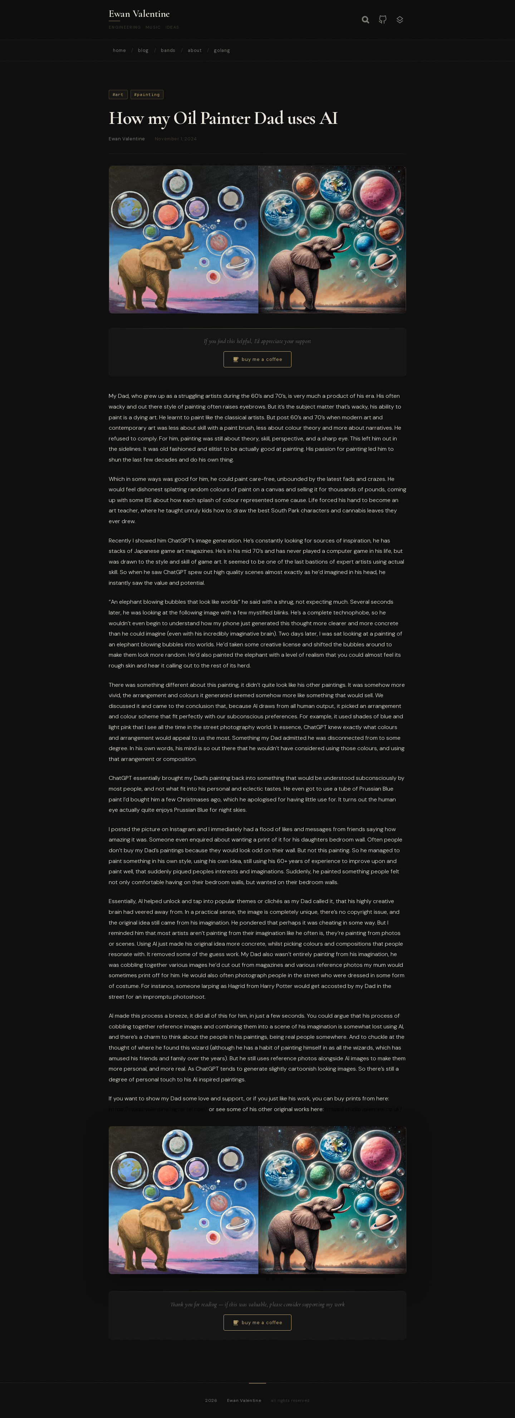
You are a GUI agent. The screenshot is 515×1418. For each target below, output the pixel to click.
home (119, 50)
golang (222, 50)
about (195, 50)
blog (143, 50)
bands (168, 50)
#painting (147, 94)
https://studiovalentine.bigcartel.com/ (158, 1109)
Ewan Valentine (139, 14)
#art (118, 94)
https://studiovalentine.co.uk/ (363, 1109)
